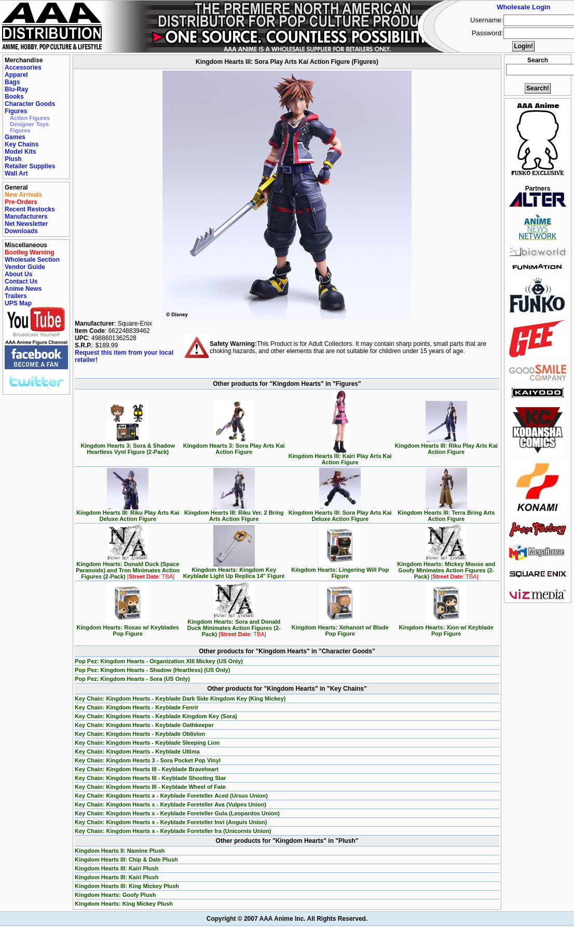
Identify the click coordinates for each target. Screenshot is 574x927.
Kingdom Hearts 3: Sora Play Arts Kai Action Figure (234, 446)
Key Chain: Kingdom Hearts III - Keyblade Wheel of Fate (150, 787)
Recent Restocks (30, 209)
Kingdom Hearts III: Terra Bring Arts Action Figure (446, 513)
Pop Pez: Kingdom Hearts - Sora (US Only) (132, 679)
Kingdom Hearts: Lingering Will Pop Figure (340, 570)
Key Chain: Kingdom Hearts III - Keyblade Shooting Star (150, 778)
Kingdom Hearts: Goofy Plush (115, 895)
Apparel (16, 74)
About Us (18, 274)
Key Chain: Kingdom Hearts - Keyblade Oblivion (140, 734)
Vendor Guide (25, 267)
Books (14, 96)
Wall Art (16, 173)
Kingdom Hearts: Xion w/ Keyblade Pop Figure (446, 628)
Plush (13, 159)
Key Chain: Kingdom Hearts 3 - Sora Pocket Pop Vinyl (148, 760)
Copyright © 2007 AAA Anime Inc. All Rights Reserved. (287, 918)
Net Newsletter (26, 223)
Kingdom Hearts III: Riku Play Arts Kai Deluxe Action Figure (127, 513)
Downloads (21, 231)
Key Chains (21, 144)
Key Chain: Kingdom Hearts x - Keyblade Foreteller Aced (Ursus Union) (171, 795)
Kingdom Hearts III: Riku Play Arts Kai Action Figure (446, 446)
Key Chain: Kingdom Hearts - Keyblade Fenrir (136, 707)
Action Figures (30, 118)
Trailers (16, 296)
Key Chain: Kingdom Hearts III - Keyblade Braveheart (146, 769)
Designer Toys (29, 124)
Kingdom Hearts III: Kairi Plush (116, 868)
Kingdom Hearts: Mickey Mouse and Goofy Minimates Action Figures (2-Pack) (446, 568)
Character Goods (30, 104)
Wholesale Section (32, 259)
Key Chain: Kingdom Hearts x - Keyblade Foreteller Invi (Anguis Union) (171, 822)
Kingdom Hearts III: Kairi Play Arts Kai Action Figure (340, 456)
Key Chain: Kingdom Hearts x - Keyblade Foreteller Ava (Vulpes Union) (170, 804)
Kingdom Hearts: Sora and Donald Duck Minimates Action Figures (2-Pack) (234, 625)
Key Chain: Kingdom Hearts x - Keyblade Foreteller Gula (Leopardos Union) (177, 813)
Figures (16, 111)
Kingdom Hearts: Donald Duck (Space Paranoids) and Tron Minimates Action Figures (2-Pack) (128, 568)
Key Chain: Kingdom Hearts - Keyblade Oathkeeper (144, 725)
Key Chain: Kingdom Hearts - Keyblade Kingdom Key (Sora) (156, 716)
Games (15, 137)
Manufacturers (26, 216)
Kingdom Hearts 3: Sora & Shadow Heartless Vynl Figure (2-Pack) (127, 446)
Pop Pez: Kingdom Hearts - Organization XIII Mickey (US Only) (159, 661)
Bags (12, 82)
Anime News (23, 288)
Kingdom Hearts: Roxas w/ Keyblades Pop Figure (128, 628)
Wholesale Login (523, 7)
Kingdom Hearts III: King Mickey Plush (127, 886)
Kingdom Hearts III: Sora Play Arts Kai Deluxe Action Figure (340, 513)
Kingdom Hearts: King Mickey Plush (124, 904)
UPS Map (18, 303)
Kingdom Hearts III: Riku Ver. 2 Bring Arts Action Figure (233, 513)
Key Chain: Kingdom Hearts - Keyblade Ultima (137, 751)
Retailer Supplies (30, 166)
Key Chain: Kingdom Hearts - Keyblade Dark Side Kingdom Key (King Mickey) (180, 698)
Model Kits (20, 151)
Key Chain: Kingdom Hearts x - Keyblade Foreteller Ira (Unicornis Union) (173, 831)
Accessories (23, 67)
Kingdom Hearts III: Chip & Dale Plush (126, 859)
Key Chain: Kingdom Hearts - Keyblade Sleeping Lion (147, 743)
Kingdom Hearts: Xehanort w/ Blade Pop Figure (340, 628)
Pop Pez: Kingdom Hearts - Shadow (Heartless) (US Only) (152, 670)
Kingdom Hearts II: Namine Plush (120, 851)
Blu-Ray (16, 89)
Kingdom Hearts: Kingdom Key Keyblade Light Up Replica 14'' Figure (234, 570)
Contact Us (21, 281)
